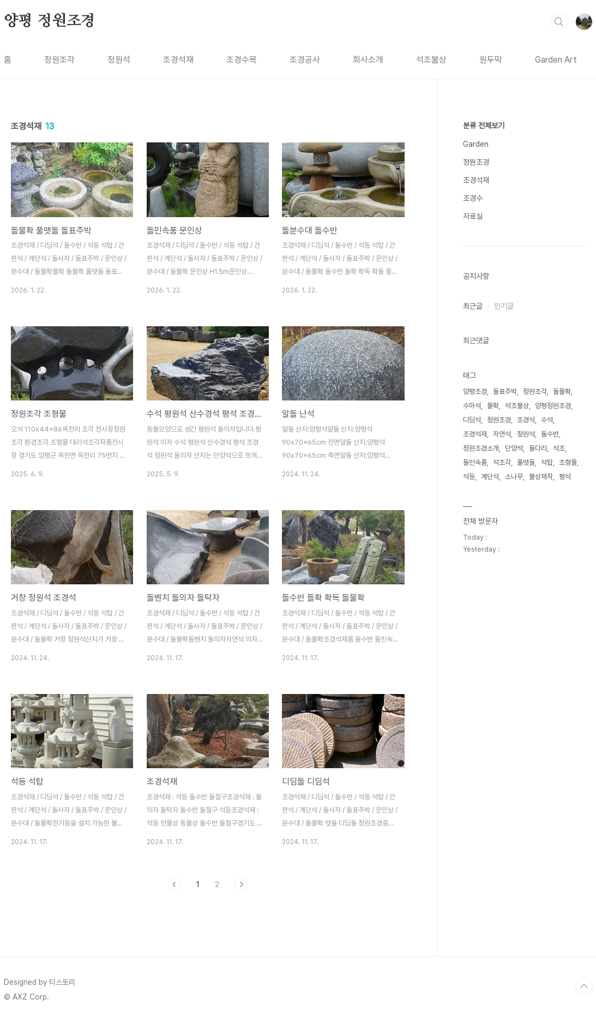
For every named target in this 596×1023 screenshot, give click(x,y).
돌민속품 (475, 462)
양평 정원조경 (50, 21)
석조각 (502, 462)
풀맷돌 (526, 462)
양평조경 (475, 391)
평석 (565, 476)
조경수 (473, 198)
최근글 (473, 306)
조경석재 (178, 60)
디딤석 (472, 420)
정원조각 (59, 60)
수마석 (472, 406)
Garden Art (556, 60)
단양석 (514, 448)
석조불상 (431, 60)
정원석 (118, 60)
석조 (559, 448)
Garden (476, 144)
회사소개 (368, 60)
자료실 (473, 216)
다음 (241, 884)
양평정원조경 (553, 406)
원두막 (490, 60)
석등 (469, 476)
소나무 (514, 476)
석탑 (547, 462)
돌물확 (562, 391)
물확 (493, 406)
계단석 (490, 476)
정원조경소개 (481, 448)
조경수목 (241, 60)
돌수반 (550, 434)
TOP (584, 986)
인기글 (504, 306)
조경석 (526, 420)
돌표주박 (505, 391)
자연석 (502, 434)
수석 (547, 420)
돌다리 (538, 448)
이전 (174, 884)
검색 (559, 22)
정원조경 (476, 162)
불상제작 (541, 476)
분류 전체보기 (483, 125)
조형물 (568, 462)
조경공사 (305, 60)
